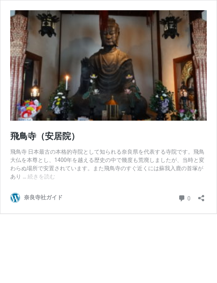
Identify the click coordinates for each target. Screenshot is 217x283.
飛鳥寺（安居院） (45, 136)
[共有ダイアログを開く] (201, 195)
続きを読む (41, 176)
